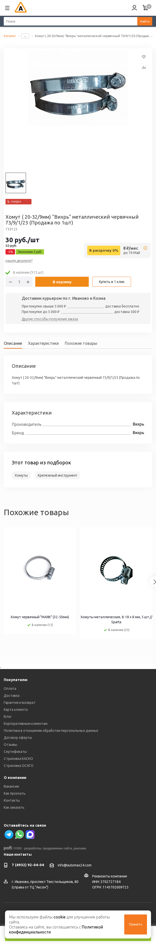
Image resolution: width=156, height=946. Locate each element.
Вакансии (11, 786)
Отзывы (10, 745)
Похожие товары (81, 343)
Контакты (12, 800)
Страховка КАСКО (18, 759)
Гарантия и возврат (20, 703)
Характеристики (43, 343)
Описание (13, 343)
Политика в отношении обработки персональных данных (51, 731)
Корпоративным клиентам (26, 724)
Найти (145, 21)
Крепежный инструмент (57, 475)
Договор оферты (18, 738)
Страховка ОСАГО (19, 766)
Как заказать (14, 807)
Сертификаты (15, 752)
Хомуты (21, 475)
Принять (135, 924)
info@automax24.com (75, 865)
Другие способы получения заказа (50, 319)
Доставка (12, 696)
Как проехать (15, 793)
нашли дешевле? (19, 261)
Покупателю (16, 680)
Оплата (10, 689)
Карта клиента (16, 710)
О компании (15, 777)
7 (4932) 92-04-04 (28, 865)
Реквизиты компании (109, 876)
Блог (8, 717)
